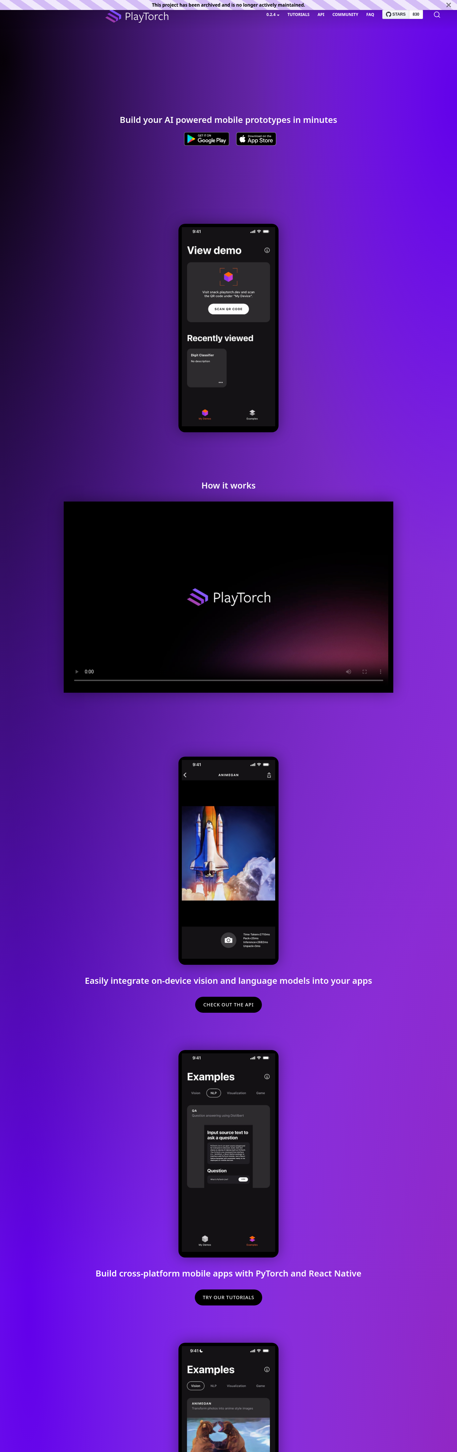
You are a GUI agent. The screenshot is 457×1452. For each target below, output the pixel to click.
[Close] (448, 5)
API (321, 14)
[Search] (437, 15)
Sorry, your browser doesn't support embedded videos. (228, 326)
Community (345, 14)
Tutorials (299, 14)
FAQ (370, 14)
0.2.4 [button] (271, 14)
